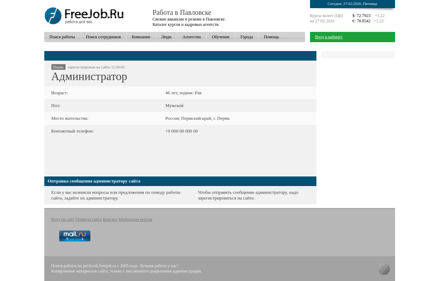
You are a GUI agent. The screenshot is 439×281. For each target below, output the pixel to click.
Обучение (221, 36)
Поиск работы (62, 36)
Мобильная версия (135, 219)
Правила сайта (88, 219)
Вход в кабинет (329, 36)
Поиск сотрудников (103, 36)
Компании (141, 36)
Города (247, 36)
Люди (166, 36)
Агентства (191, 36)
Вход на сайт (62, 219)
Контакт (110, 219)
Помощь (271, 36)
